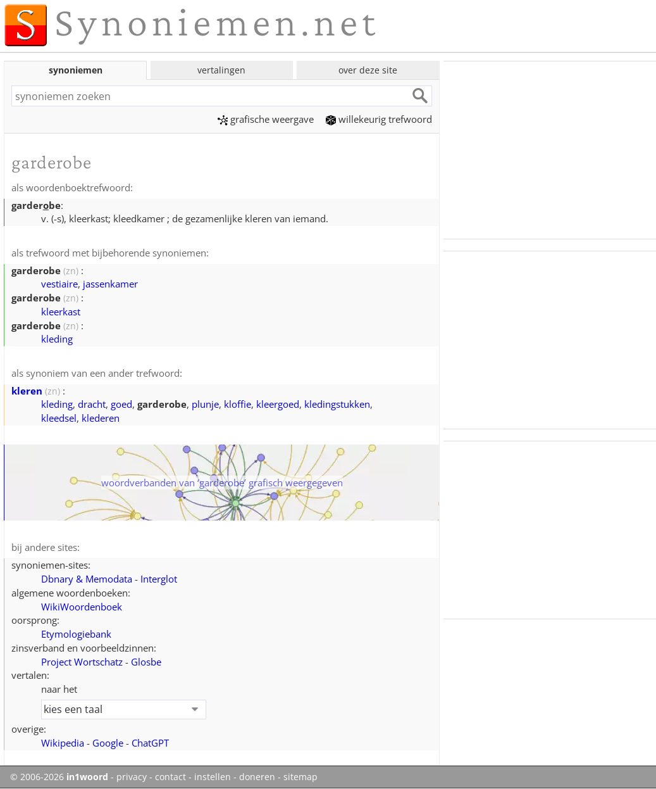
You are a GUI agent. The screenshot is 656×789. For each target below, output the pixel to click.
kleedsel (59, 418)
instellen (212, 777)
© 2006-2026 (59, 777)
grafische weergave (266, 119)
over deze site (367, 70)
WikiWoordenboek (81, 606)
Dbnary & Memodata (86, 578)
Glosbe (146, 661)
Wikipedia (62, 742)
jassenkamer (110, 283)
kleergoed (277, 404)
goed (121, 404)
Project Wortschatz (82, 661)
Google (107, 742)
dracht (92, 404)
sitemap (300, 777)
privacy (131, 777)
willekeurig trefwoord (379, 119)
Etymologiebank (76, 634)
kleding (57, 338)
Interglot (158, 578)
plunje (205, 404)
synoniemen (75, 70)
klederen (101, 418)
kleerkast (60, 311)
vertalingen (221, 70)
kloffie (237, 404)
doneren (257, 777)
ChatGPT (150, 742)
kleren (26, 390)
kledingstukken (337, 404)
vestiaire (59, 283)
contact (170, 777)
